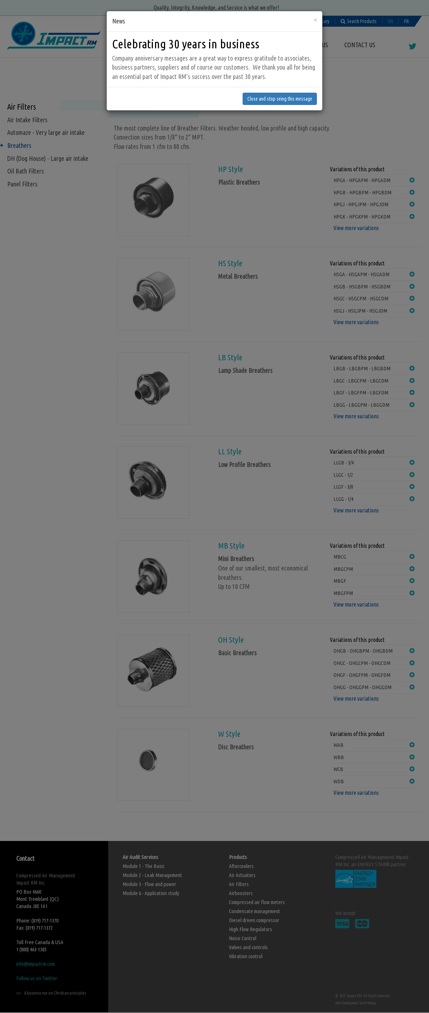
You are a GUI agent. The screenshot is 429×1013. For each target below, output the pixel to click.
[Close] (315, 17)
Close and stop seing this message (279, 96)
